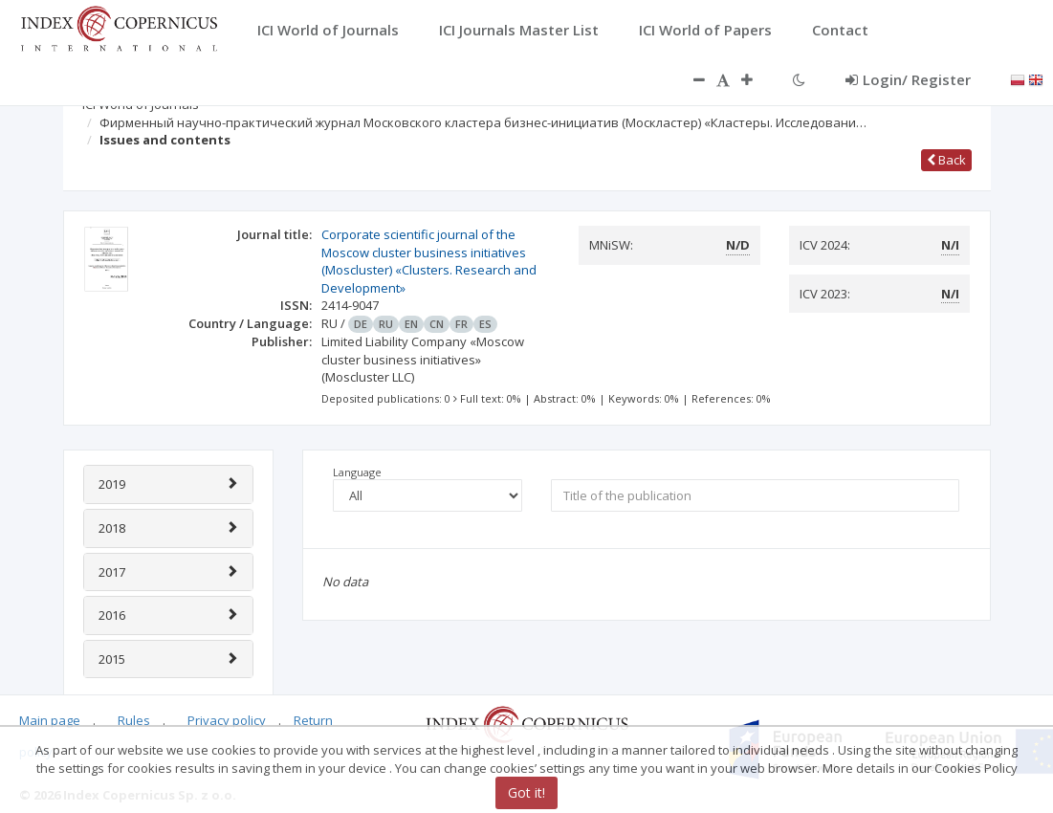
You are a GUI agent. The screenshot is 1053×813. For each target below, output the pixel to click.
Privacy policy (226, 720)
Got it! (526, 792)
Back (946, 159)
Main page (49, 720)
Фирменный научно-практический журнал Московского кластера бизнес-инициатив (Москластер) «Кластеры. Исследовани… (483, 122)
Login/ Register (908, 79)
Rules (134, 720)
